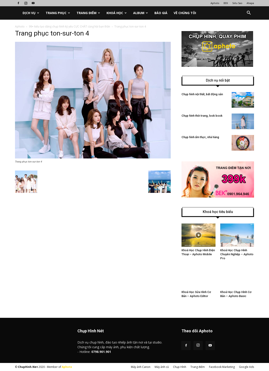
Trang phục (58, 13)
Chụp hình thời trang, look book (201, 115)
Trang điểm (88, 13)
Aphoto (215, 3)
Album (140, 13)
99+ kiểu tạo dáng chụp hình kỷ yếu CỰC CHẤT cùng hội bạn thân (69, 26)
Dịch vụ (31, 13)
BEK (226, 3)
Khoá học (117, 13)
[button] (248, 13)
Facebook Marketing (222, 367)
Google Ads (246, 367)
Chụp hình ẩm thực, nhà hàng (200, 137)
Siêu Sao (237, 3)
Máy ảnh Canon (140, 367)
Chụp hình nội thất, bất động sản (202, 94)
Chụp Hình (179, 367)
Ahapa (250, 3)
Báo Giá (160, 13)
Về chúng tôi (185, 13)
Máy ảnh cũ (162, 367)
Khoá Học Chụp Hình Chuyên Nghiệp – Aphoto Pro (236, 254)
